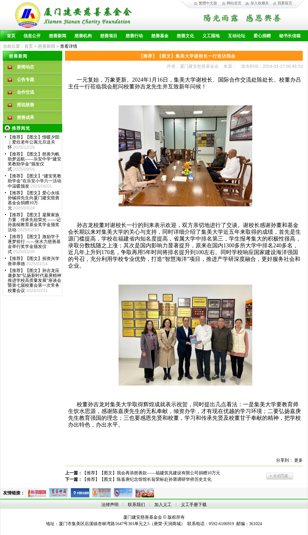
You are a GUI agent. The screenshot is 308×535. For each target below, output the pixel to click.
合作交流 (25, 92)
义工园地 (211, 36)
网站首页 (234, 3)
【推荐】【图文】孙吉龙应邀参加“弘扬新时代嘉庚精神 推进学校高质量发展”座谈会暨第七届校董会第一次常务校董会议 (34, 280)
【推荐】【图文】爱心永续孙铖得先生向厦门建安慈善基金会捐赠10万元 (33, 200)
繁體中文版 (208, 3)
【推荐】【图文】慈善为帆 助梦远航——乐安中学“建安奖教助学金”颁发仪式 (34, 162)
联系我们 (136, 504)
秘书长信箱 (290, 36)
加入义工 (163, 504)
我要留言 (285, 3)
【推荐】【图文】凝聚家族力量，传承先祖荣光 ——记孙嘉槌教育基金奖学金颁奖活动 (34, 222)
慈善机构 (83, 36)
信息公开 (32, 36)
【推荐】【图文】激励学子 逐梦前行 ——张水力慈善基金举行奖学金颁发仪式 (34, 244)
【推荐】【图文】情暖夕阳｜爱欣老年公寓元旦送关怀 (33, 142)
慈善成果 (25, 117)
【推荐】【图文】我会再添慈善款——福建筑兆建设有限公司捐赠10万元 (151, 473)
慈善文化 (185, 36)
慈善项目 (108, 36)
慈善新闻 (57, 36)
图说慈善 (25, 105)
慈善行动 (134, 36)
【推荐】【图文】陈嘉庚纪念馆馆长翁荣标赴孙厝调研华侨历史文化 (147, 479)
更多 (298, 460)
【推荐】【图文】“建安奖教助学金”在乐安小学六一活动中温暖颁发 (34, 181)
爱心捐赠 (262, 36)
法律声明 (110, 504)
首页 (11, 36)
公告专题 (25, 79)
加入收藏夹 (259, 3)
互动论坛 (236, 36)
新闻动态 (25, 67)
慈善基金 (159, 36)
